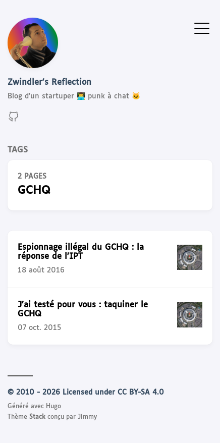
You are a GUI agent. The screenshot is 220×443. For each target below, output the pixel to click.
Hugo (53, 407)
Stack (37, 417)
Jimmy (87, 417)
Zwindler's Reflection (49, 82)
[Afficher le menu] (201, 28)
